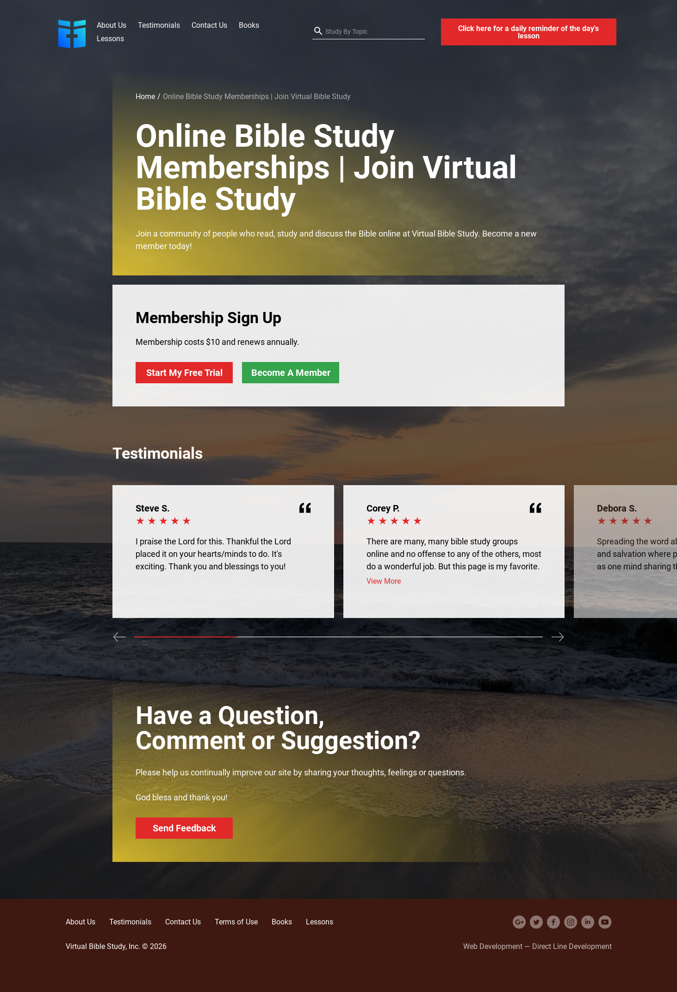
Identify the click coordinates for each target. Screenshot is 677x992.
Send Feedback (184, 828)
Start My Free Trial (184, 372)
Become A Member (290, 372)
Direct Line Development (572, 946)
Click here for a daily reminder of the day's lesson (528, 32)
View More (383, 581)
